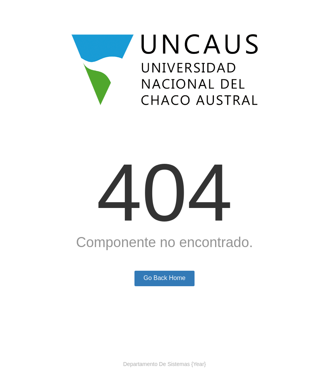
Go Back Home (164, 278)
